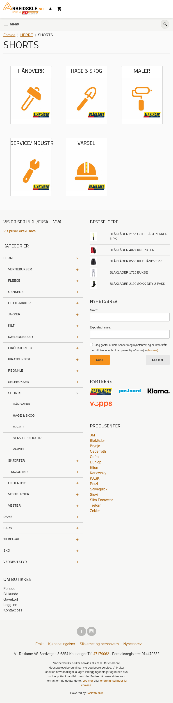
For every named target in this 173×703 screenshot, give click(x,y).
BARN (7, 528)
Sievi (94, 495)
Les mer (157, 360)
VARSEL (19, 449)
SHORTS (14, 393)
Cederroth (98, 452)
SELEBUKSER (18, 382)
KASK (95, 479)
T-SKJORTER (18, 472)
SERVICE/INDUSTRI (27, 438)
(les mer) (152, 350)
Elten (94, 468)
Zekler (95, 511)
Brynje (95, 446)
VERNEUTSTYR (15, 562)
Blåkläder (97, 441)
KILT (11, 325)
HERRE (8, 258)
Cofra (94, 457)
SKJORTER (16, 460)
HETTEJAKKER (19, 303)
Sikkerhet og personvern (99, 645)
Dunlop (95, 462)
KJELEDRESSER (20, 337)
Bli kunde (10, 594)
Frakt (39, 645)
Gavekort (10, 599)
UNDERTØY (17, 483)
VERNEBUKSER (20, 269)
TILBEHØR (11, 539)
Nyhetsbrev (132, 645)
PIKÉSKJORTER (20, 348)
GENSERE (15, 292)
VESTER (14, 505)
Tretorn (95, 506)
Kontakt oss (12, 610)
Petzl (94, 484)
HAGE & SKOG (24, 415)
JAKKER (14, 314)
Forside (9, 35)
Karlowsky (98, 473)
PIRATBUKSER (19, 359)
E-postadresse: (100, 327)
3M (92, 435)
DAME (7, 517)
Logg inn (10, 605)
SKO (6, 550)
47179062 (101, 654)
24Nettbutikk (94, 694)
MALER (18, 427)
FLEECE (14, 280)
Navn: (94, 310)
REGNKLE (15, 370)
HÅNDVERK (21, 404)
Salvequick (98, 489)
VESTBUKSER (18, 494)
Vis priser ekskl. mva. (20, 231)
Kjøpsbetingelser (61, 645)
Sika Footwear (101, 500)
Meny (11, 24)
